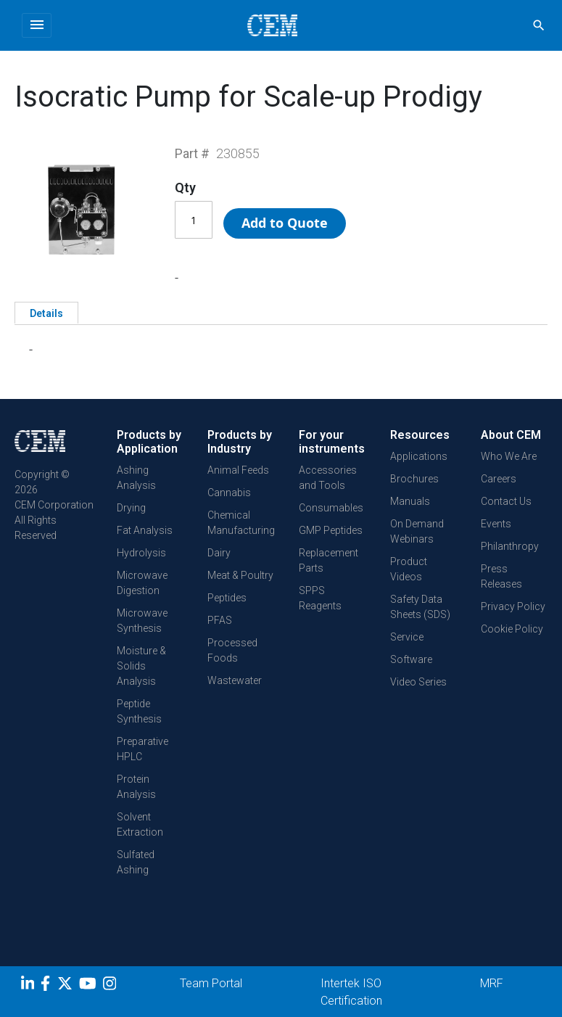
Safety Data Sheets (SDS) (420, 606)
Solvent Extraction (140, 824)
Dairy (219, 553)
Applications (418, 456)
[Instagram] (111, 986)
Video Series (418, 682)
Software (411, 659)
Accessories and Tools (328, 477)
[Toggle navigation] (36, 25)
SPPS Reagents (320, 598)
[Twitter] (66, 986)
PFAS (219, 620)
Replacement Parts (328, 560)
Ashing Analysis (136, 477)
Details (46, 313)
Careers (498, 479)
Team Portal (211, 983)
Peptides (227, 598)
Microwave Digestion (142, 582)
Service (406, 637)
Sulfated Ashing (135, 862)
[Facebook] (49, 986)
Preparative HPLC (142, 749)
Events (496, 524)
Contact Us (506, 501)
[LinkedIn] (29, 986)
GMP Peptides (331, 530)
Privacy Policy (513, 606)
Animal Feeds (238, 470)
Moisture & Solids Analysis (141, 666)
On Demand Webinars (417, 531)
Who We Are (509, 456)
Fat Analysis (145, 530)
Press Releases (501, 576)
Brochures (414, 479)
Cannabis (229, 492)
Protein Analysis (136, 786)
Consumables (331, 508)
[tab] (46, 313)
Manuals (410, 501)
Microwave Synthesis (142, 620)
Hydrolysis (141, 553)
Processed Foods (232, 650)
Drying (131, 508)
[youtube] (89, 986)
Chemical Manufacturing (241, 522)
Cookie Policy (512, 629)
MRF (491, 983)
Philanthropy (510, 546)
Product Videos (408, 569)
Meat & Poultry (240, 575)
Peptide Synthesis (139, 711)
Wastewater (234, 680)
